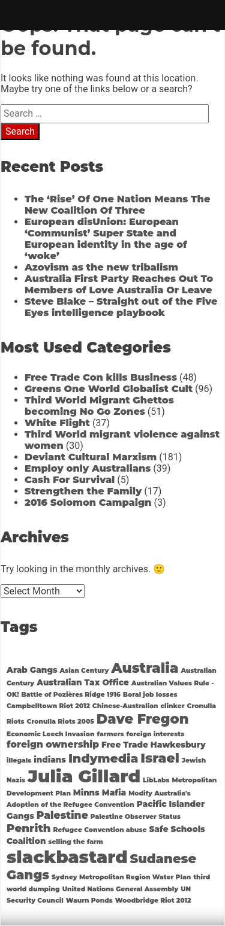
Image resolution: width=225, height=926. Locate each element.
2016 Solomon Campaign (88, 502)
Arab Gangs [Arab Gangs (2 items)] (32, 670)
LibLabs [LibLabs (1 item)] (156, 780)
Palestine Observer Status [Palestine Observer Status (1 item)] (136, 817)
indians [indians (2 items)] (50, 759)
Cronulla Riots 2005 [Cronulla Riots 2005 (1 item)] (60, 721)
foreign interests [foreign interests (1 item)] (156, 734)
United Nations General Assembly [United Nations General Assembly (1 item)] (120, 889)
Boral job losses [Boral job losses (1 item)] (150, 695)
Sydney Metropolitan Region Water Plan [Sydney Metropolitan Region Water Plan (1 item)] (121, 877)
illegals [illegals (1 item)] (19, 760)
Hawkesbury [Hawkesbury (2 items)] (178, 744)
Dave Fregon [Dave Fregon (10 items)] (143, 719)
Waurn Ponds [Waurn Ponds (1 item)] (89, 900)
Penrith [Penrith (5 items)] (29, 828)
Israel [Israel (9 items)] (159, 758)
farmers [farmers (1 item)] (110, 734)
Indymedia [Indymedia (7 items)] (103, 758)
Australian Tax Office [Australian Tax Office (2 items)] (83, 682)
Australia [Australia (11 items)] (144, 668)
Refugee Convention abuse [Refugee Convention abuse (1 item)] (100, 830)
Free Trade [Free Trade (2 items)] (124, 744)
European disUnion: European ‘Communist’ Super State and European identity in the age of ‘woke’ (106, 239)
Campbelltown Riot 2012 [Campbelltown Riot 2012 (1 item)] (48, 706)
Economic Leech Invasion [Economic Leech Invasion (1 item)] (51, 734)
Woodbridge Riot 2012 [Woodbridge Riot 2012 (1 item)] (153, 900)
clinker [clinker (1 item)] (173, 706)
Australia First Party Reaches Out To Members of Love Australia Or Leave (119, 284)
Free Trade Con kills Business (101, 377)
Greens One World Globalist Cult (109, 388)
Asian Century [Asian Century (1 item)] (84, 671)
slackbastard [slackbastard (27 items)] (67, 856)
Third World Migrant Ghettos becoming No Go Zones (99, 405)
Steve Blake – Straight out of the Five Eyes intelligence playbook (121, 307)
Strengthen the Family (83, 491)
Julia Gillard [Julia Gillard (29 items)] (84, 776)
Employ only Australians (88, 468)
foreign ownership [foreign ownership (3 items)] (53, 744)
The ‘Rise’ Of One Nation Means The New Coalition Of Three (117, 204)
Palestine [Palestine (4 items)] (62, 815)
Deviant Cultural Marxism (91, 457)
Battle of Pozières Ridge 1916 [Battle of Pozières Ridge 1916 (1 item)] (71, 695)
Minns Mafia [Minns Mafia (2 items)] (99, 792)
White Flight (57, 423)
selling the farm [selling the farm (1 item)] (75, 842)
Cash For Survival (70, 479)
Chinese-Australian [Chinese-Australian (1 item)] (125, 706)
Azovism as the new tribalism (101, 267)
